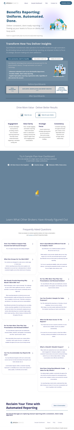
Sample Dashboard (36, 3)
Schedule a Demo (65, 3)
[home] (10, 3)
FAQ (46, 3)
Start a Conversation (59, 405)
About (26, 3)
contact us (31, 235)
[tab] (18, 59)
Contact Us (54, 3)
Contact (60, 422)
